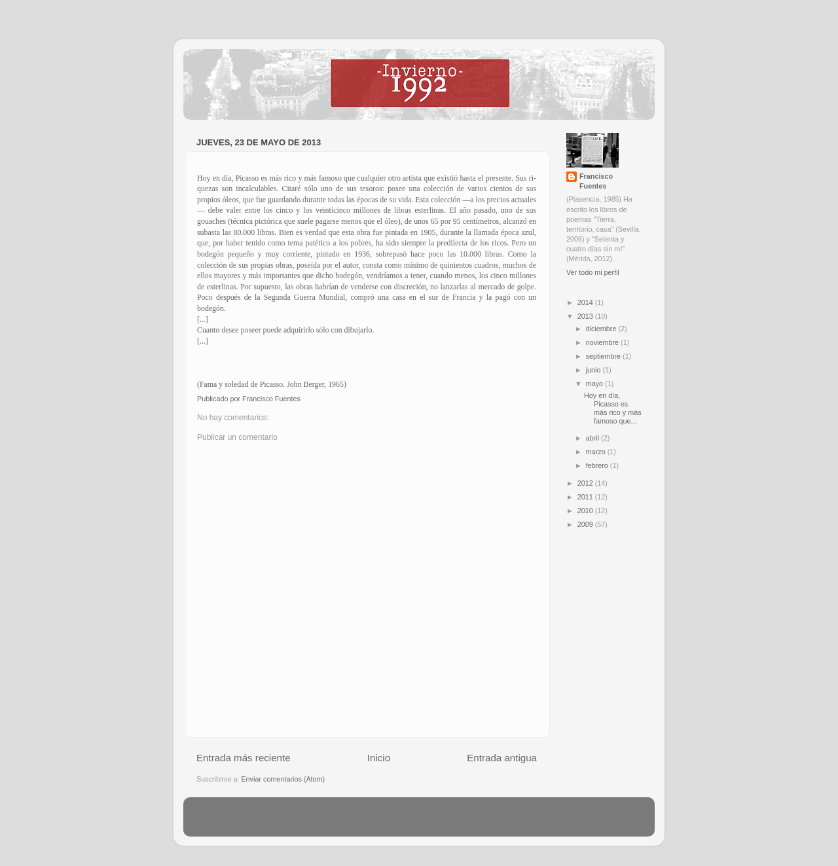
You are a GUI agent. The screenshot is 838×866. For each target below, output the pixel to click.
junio (594, 370)
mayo (595, 384)
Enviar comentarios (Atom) (283, 779)
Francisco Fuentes (596, 181)
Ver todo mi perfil (592, 272)
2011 (586, 497)
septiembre (604, 356)
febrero (598, 465)
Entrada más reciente (243, 757)
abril (593, 438)
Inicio (378, 757)
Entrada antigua (502, 757)
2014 (586, 302)
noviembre (603, 342)
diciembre (602, 329)
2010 (586, 510)
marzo (597, 452)
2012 (586, 483)
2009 (586, 524)
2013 (586, 316)
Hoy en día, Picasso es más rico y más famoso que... (613, 408)
